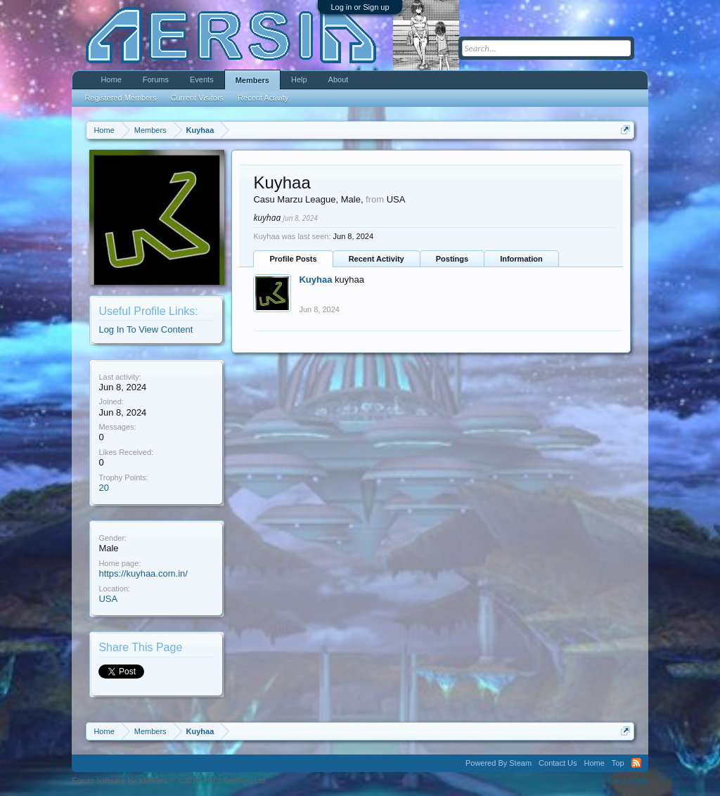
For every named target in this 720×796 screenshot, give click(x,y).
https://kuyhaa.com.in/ (142, 573)
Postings (452, 259)
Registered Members (120, 98)
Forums (156, 79)
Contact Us (558, 763)
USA (107, 598)
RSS (636, 763)
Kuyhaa (315, 279)
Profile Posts (292, 259)
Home (111, 79)
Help (299, 79)
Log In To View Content (145, 329)
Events (202, 79)
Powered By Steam (498, 763)
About (338, 79)
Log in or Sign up (359, 7)
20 (103, 487)
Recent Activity (376, 259)
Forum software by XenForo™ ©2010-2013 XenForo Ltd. (169, 780)
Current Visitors (197, 98)
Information (521, 259)
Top (618, 763)
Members (252, 80)
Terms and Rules (619, 780)
